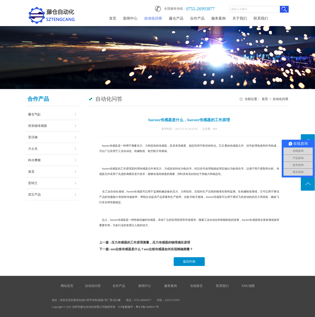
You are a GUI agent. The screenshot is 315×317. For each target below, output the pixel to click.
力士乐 (33, 148)
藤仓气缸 (34, 114)
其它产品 (34, 194)
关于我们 (239, 18)
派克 (31, 171)
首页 (112, 18)
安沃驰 (33, 137)
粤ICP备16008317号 (147, 306)
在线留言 (196, 286)
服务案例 (218, 18)
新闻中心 (130, 18)
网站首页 (67, 286)
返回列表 (189, 261)
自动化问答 (153, 18)
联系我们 (261, 18)
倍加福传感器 (37, 125)
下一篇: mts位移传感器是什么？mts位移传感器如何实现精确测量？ (146, 249)
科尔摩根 (34, 160)
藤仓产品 (176, 18)
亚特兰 (33, 183)
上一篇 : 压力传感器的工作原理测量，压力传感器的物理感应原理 (144, 242)
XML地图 (248, 286)
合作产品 (197, 18)
